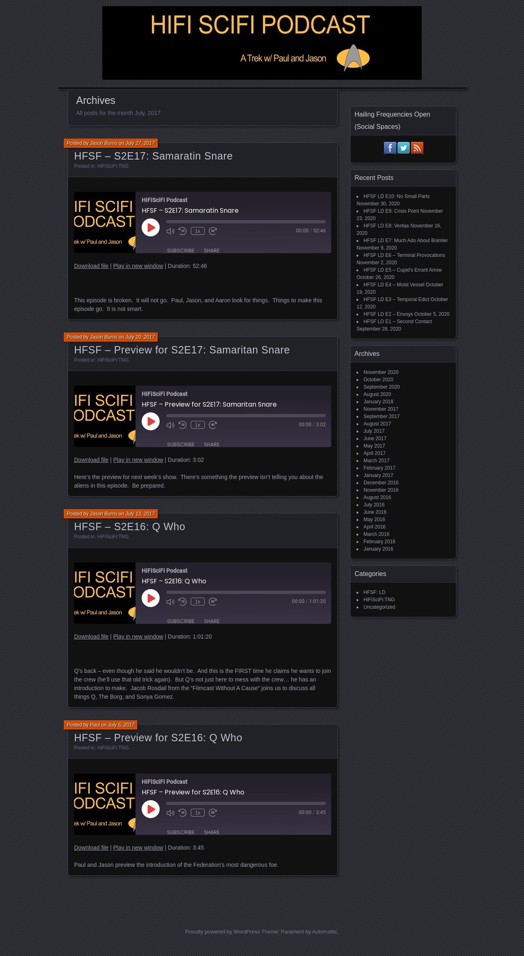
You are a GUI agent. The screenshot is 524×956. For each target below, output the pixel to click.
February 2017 (379, 468)
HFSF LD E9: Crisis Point (391, 211)
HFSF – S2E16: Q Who (129, 526)
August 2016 (377, 497)
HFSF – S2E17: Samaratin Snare (153, 156)
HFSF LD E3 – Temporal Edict (396, 299)
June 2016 (375, 512)
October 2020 (378, 379)
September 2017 (382, 416)
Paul (95, 725)
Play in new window (138, 266)
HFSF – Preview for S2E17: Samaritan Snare (182, 349)
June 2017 (375, 438)
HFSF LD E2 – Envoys (388, 314)
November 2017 (381, 409)
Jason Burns (103, 143)
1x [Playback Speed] (197, 231)
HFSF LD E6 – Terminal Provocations (404, 255)
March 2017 (376, 460)
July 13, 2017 (139, 514)
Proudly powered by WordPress (222, 932)
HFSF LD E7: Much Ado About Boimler (406, 240)
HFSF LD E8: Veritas (386, 226)
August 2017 (377, 424)
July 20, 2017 (139, 337)
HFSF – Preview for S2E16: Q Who (158, 737)
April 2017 (375, 453)
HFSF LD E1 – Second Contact (398, 321)
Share (211, 250)
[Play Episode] (151, 227)
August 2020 (377, 394)
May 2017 (374, 446)
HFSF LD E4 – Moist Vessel (394, 285)
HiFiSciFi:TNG (113, 166)
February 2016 (379, 541)
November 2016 (381, 490)
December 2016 (381, 483)
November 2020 (381, 372)
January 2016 (378, 549)
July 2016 (374, 505)
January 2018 (378, 402)
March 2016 (376, 534)
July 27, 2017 (139, 143)
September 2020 (382, 387)
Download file (91, 266)
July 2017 (374, 431)
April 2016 (375, 527)
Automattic (324, 932)
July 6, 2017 (121, 725)
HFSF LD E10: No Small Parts (396, 196)
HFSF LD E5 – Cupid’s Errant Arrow (403, 270)
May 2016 (374, 519)
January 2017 (378, 475)
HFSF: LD (374, 592)
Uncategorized (379, 607)
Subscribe (180, 250)
